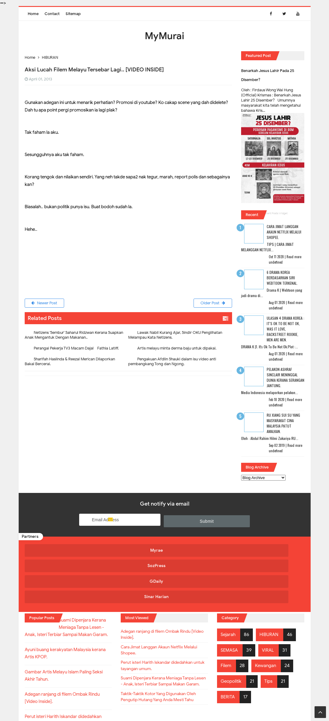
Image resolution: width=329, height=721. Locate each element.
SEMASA (230, 600)
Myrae (58, 549)
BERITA (228, 647)
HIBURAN (271, 585)
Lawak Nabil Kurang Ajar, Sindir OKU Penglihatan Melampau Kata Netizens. (175, 336)
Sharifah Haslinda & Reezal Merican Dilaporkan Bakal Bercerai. (70, 363)
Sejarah (229, 585)
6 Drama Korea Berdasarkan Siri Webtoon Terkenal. (282, 278)
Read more (294, 256)
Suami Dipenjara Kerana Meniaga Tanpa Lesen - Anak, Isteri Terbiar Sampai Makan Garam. (157, 643)
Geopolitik (232, 631)
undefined (276, 262)
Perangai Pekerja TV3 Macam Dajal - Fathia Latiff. (76, 349)
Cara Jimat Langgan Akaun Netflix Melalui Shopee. (284, 232)
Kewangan (267, 616)
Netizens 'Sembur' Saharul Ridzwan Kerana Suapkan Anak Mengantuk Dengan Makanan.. (74, 336)
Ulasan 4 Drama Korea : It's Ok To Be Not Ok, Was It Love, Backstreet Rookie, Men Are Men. (285, 328)
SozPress (128, 549)
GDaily (198, 549)
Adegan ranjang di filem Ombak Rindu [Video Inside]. (163, 586)
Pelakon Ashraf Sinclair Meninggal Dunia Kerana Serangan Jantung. (285, 377)
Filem (226, 616)
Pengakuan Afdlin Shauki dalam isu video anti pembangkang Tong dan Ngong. (172, 363)
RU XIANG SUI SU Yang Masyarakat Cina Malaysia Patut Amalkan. (283, 423)
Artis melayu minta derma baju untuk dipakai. (176, 349)
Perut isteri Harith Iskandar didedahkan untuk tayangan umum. (164, 621)
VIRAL (270, 600)
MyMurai (164, 704)
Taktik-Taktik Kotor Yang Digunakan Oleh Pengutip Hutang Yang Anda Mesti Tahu (164, 668)
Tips (271, 631)
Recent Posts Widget (275, 213)
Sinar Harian (268, 549)
